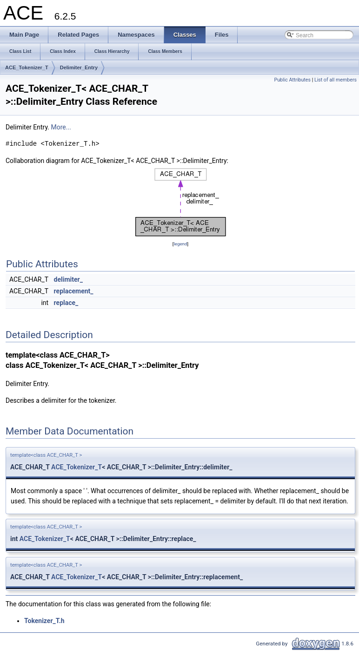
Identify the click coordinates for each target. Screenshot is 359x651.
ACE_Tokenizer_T (26, 67)
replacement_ (73, 291)
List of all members (335, 80)
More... (61, 127)
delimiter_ (68, 279)
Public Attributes (292, 80)
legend (180, 243)
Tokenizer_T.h (44, 620)
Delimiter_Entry (79, 67)
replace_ (66, 302)
